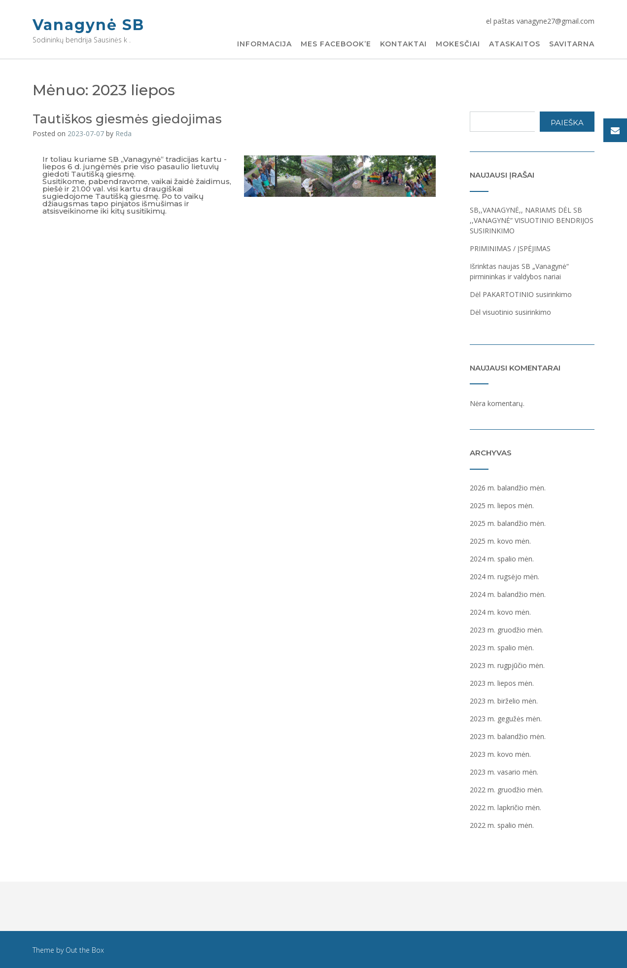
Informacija (264, 44)
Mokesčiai (458, 44)
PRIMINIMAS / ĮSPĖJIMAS (510, 248)
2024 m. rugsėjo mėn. (504, 576)
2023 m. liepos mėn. (502, 683)
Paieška (567, 122)
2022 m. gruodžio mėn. (506, 789)
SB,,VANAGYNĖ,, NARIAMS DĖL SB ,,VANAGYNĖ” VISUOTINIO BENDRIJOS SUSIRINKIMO (531, 220)
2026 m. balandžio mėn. (508, 487)
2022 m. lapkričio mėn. (505, 807)
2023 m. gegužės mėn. (506, 718)
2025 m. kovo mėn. (500, 541)
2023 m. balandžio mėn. (508, 736)
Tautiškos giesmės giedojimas (127, 119)
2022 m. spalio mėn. (502, 825)
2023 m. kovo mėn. (500, 754)
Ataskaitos (514, 44)
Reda (123, 133)
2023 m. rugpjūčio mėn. (507, 665)
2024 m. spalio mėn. (502, 558)
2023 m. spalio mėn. (502, 647)
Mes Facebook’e (336, 44)
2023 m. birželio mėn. (504, 701)
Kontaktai (403, 44)
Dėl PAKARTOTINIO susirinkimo (521, 294)
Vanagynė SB (88, 25)
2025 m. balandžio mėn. (508, 523)
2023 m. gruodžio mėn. (506, 629)
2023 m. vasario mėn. (504, 772)
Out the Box (85, 950)
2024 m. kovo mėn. (500, 612)
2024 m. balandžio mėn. (508, 594)
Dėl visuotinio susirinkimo (510, 312)
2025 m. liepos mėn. (502, 505)
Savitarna (571, 44)
